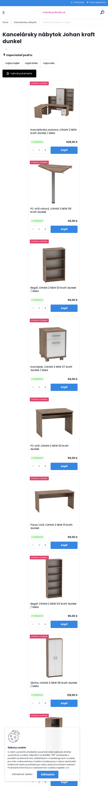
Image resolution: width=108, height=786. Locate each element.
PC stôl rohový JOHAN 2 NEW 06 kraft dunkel (78, 131)
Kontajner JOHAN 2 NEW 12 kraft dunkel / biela (52, 605)
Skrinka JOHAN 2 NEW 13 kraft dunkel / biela (76, 526)
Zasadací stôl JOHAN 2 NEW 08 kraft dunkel (26, 526)
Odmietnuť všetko (22, 774)
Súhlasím (47, 774)
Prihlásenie (79, 2)
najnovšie (48, 63)
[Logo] (54, 12)
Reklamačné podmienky (72, 671)
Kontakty (63, 675)
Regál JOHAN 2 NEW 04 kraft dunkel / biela (24, 368)
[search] (102, 12)
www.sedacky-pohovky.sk (19, 663)
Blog (60, 680)
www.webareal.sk (67, 782)
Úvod (5, 22)
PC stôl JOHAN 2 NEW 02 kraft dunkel (25, 289)
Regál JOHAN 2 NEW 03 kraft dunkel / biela (24, 210)
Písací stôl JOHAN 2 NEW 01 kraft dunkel (79, 289)
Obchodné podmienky (71, 667)
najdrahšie (31, 63)
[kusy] (14, 150)
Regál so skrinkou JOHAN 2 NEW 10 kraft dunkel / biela (80, 447)
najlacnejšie (12, 63)
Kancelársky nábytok (25, 22)
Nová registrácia (98, 2)
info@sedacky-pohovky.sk (20, 667)
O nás (61, 663)
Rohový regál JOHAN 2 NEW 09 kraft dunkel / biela (25, 447)
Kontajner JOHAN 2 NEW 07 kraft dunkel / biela (78, 210)
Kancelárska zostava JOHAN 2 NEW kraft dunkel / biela (26, 131)
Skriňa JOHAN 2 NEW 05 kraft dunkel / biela (76, 368)
